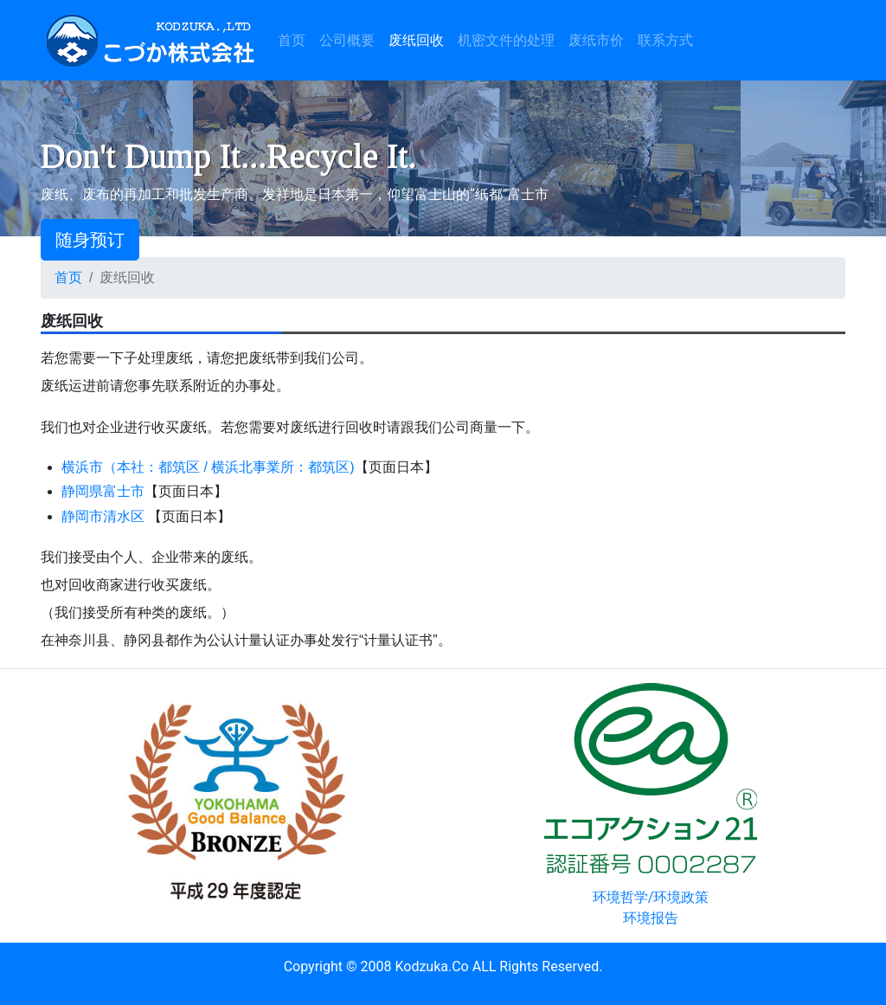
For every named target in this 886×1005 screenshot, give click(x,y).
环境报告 (650, 918)
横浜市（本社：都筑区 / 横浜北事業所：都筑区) (208, 467)
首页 (295, 39)
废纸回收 (416, 40)
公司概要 (347, 40)
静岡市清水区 (102, 516)
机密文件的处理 (506, 40)
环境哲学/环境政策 (651, 897)
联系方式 (665, 40)
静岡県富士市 (102, 491)
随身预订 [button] (90, 239)
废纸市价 (596, 40)
